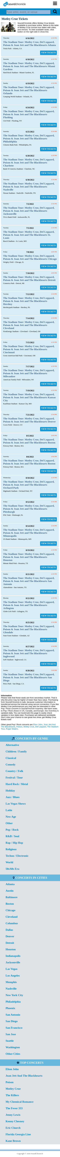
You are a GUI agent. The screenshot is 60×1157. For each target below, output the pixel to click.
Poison (19, 727)
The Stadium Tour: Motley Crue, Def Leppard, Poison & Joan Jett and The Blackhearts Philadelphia (28, 138)
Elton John (37, 724)
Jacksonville (13, 962)
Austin (9, 890)
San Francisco (14, 1027)
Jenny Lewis (13, 1114)
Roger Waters (12, 729)
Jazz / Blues (12, 797)
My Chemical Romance (19, 1101)
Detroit (10, 942)
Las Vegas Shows (16, 803)
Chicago (10, 910)
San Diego (12, 1021)
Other (9, 823)
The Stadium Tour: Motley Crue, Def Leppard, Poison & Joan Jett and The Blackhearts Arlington (28, 605)
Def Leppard (40, 727)
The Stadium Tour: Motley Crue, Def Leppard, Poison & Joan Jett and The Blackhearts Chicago (30, 257)
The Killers (12, 1095)
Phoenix (10, 1008)
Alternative (12, 744)
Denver (10, 936)
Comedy (10, 764)
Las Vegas (11, 968)
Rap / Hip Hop (14, 842)
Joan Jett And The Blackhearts (24, 1075)
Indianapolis (13, 955)
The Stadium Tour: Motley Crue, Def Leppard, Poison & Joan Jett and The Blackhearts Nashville (28, 186)
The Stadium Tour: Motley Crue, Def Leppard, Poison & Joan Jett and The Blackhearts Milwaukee (28, 373)
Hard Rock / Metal (17, 784)
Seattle (10, 1040)
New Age (11, 816)
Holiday (10, 790)
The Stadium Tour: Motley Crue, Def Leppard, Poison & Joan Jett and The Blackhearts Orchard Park (28, 484)
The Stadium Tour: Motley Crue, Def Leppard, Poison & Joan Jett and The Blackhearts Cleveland (28, 325)
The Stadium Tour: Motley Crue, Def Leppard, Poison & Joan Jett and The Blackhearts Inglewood (28, 653)
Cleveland (11, 916)
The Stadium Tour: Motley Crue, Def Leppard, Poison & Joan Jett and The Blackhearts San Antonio (28, 581)
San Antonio (13, 1014)
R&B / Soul (12, 836)
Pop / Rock (12, 829)
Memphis (11, 982)
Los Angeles (13, 975)
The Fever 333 (14, 1108)
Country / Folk (14, 771)
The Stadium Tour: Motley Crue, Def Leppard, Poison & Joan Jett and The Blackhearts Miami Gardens (29, 66)
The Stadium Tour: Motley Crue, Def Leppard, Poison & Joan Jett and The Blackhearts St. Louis (28, 234)
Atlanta (10, 884)
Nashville (11, 988)
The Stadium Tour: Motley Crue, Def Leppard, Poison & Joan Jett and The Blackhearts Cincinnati (28, 349)
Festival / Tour (14, 777)
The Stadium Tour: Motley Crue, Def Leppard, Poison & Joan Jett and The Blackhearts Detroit (29, 278)
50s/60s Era (12, 868)
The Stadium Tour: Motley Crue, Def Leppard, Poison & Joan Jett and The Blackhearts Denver (29, 420)
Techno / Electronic (17, 855)
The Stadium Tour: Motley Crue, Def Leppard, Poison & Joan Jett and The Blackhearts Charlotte (28, 162)
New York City (14, 995)
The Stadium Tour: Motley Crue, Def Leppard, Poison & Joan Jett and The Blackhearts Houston (28, 556)
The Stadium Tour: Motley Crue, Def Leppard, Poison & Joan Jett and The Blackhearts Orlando (28, 90)
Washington (13, 1047)
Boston (10, 903)
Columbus (12, 923)
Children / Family (16, 751)
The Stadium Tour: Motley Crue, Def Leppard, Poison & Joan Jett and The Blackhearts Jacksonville (28, 210)
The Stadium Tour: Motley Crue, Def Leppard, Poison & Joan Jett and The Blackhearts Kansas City (29, 397)
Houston (11, 949)
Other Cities (13, 1053)
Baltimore (11, 897)
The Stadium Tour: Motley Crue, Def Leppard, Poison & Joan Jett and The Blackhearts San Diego (28, 677)
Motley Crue (29, 727)
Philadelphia (13, 1001)
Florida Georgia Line (18, 1134)
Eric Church (13, 1127)
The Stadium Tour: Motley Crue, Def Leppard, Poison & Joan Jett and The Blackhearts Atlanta (29, 44)
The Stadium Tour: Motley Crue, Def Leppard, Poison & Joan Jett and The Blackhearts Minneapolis (28, 532)
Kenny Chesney (15, 1121)
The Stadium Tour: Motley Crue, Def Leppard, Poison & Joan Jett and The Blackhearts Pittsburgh (28, 508)
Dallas (9, 929)
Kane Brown (13, 1140)
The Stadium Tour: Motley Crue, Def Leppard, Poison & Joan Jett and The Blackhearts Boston (29, 441)
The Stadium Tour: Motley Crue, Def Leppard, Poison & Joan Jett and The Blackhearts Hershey (28, 301)
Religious (11, 849)
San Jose (11, 1034)
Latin (9, 810)
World (9, 862)
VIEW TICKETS (48, 53)
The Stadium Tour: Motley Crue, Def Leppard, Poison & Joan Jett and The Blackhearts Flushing (28, 114)
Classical (11, 758)
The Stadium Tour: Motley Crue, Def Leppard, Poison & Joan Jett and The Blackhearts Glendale (28, 629)
